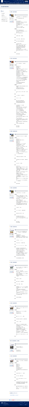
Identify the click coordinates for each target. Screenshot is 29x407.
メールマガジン (3, 14)
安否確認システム (21, 404)
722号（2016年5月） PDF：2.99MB (12, 312)
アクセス (15, 0)
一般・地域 (21, 1)
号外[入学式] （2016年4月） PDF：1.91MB (11, 350)
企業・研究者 (24, 1)
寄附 (26, 1)
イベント (13, 0)
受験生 (15, 1)
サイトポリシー (27, 403)
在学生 (16, 1)
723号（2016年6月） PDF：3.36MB (12, 272)
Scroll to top (28, 406)
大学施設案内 (17, 0)
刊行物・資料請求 (20, 0)
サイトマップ (20, 403)
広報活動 (3, 11)
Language (26, 0)
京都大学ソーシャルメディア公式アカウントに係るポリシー (4, 19)
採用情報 (22, 0)
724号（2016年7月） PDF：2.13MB (12, 236)
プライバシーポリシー (23, 403)
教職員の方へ (26, 404)
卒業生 (18, 1)
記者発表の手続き (3, 15)
